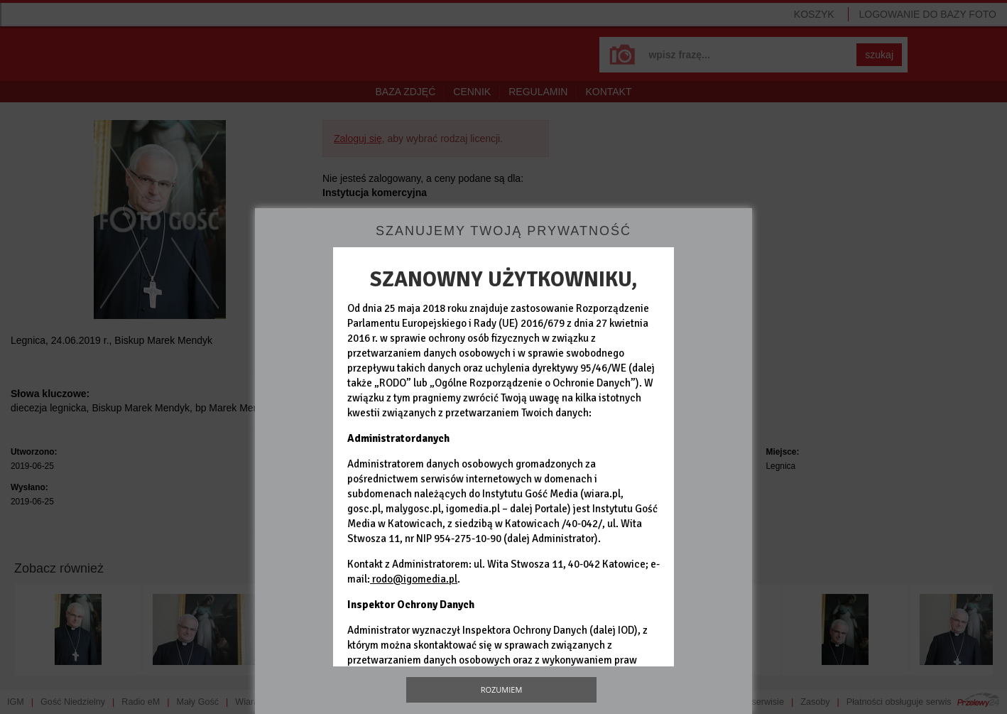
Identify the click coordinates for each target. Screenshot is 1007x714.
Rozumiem (502, 689)
